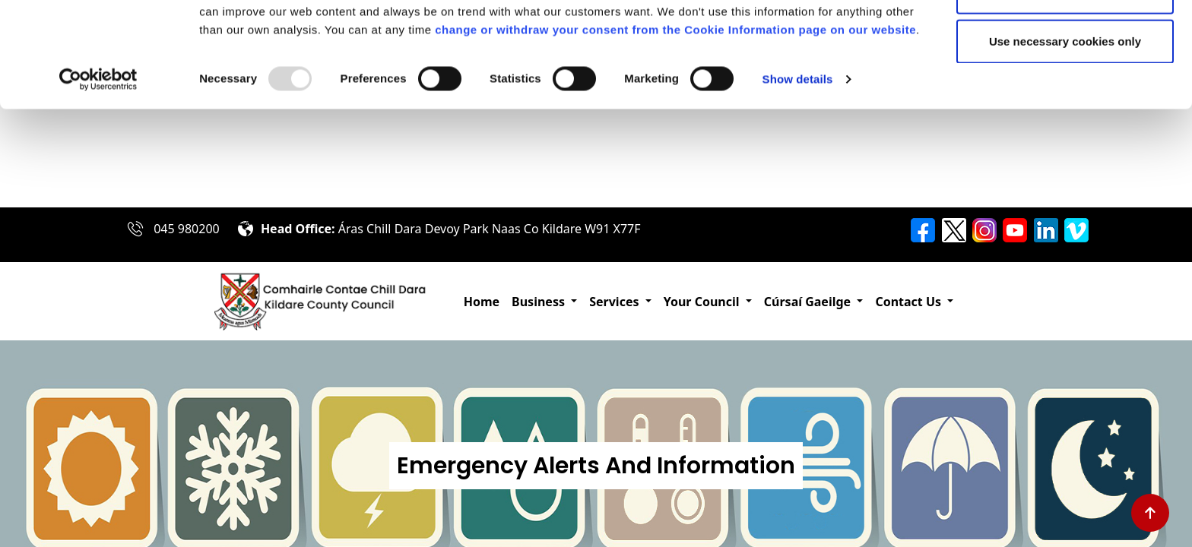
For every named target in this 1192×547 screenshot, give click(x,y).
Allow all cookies (1065, 39)
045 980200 (187, 228)
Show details (797, 177)
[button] (544, 301)
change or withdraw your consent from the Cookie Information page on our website (675, 128)
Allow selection (1064, 90)
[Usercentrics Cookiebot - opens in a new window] (98, 177)
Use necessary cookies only (1065, 139)
